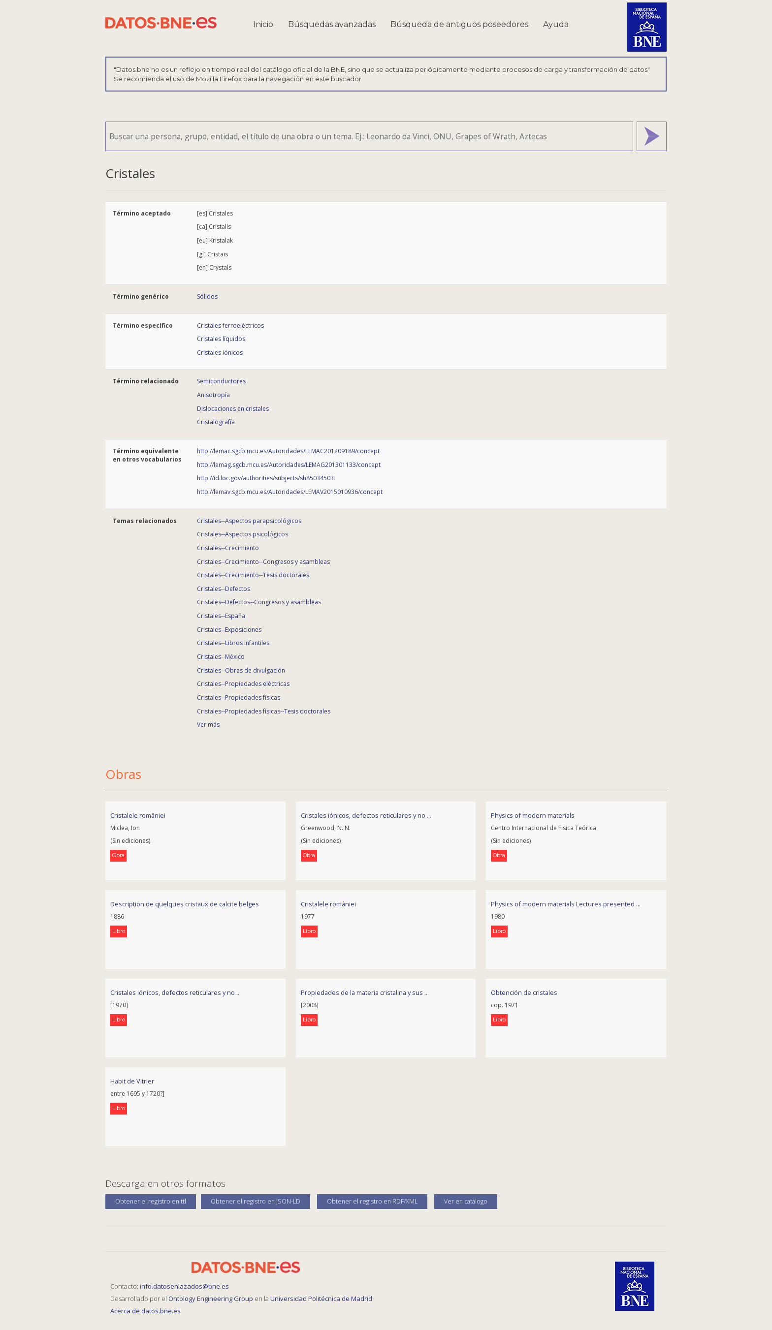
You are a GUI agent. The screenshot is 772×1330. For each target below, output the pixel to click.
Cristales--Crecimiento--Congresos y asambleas (263, 561)
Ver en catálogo (465, 1201)
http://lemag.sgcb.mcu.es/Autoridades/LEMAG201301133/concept (289, 465)
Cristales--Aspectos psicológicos (242, 534)
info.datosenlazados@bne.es (184, 1286)
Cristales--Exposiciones (229, 629)
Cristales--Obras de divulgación (241, 670)
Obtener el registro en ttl (150, 1201)
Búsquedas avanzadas (332, 24)
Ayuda (556, 24)
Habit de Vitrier (132, 1081)
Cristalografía (216, 422)
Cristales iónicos (220, 352)
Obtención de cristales (524, 992)
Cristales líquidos (221, 339)
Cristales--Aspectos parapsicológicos (249, 521)
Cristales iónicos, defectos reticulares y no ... (366, 815)
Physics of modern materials (533, 815)
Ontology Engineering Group (211, 1298)
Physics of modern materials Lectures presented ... (566, 903)
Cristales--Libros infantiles (233, 643)
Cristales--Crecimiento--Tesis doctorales (253, 575)
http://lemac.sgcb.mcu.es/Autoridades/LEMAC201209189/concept (288, 451)
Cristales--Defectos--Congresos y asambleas (259, 602)
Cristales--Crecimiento (228, 548)
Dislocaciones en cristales (233, 408)
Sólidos (207, 296)
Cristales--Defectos (223, 589)
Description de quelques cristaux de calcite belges (184, 903)
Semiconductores (221, 381)
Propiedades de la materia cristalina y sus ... (365, 992)
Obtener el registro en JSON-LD (255, 1201)
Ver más (208, 724)
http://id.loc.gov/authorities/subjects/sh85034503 (265, 478)
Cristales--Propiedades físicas (238, 697)
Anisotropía (213, 395)
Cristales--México (221, 656)
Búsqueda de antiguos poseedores (459, 24)
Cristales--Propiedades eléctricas (243, 684)
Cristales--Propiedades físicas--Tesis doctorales (263, 711)
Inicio (263, 24)
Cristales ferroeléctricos (230, 325)
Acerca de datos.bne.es (145, 1310)
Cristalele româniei (137, 815)
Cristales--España (221, 616)
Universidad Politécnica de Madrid (321, 1298)
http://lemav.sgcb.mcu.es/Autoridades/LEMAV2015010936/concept (290, 492)
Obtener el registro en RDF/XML (372, 1201)
